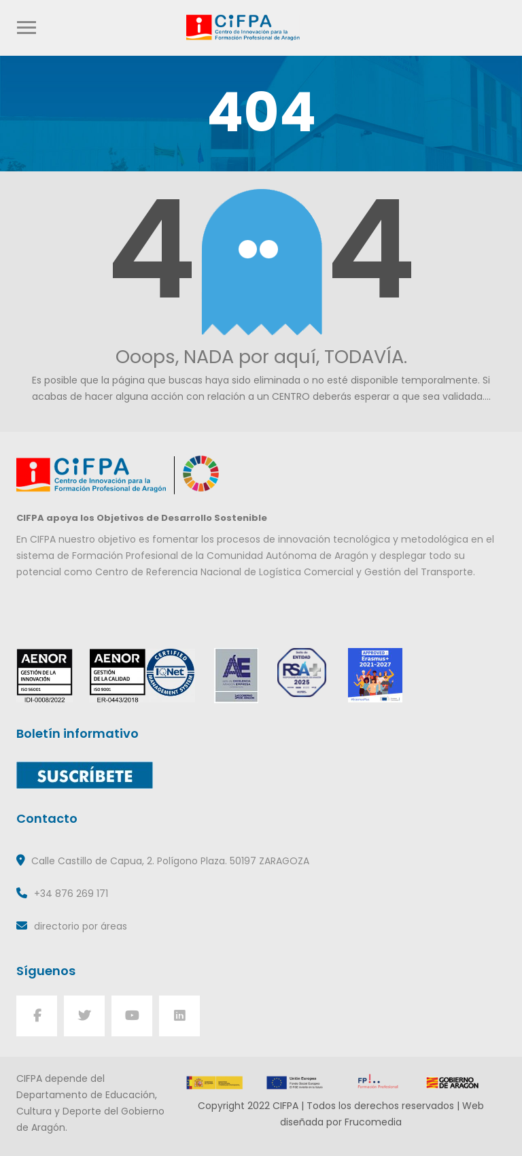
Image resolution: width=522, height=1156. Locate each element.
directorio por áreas (80, 926)
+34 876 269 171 (71, 893)
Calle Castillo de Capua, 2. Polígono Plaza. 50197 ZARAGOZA (170, 861)
